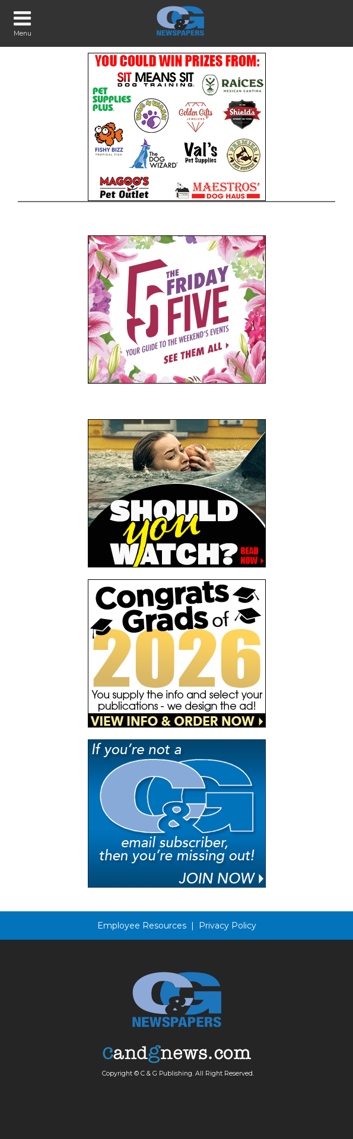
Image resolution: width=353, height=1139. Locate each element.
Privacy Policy (227, 925)
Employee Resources (141, 925)
